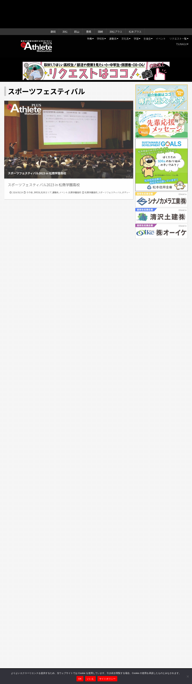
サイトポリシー (107, 678)
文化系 (139, 12)
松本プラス (139, 4)
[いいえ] (187, 676)
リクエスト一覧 (156, 18)
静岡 (49, 4)
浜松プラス (117, 4)
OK (80, 678)
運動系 (124, 12)
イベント (182, 12)
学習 (152, 12)
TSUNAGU (179, 18)
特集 (96, 12)
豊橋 (87, 4)
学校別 (109, 12)
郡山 (74, 4)
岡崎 (100, 4)
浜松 (61, 4)
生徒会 (165, 12)
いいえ (90, 678)
